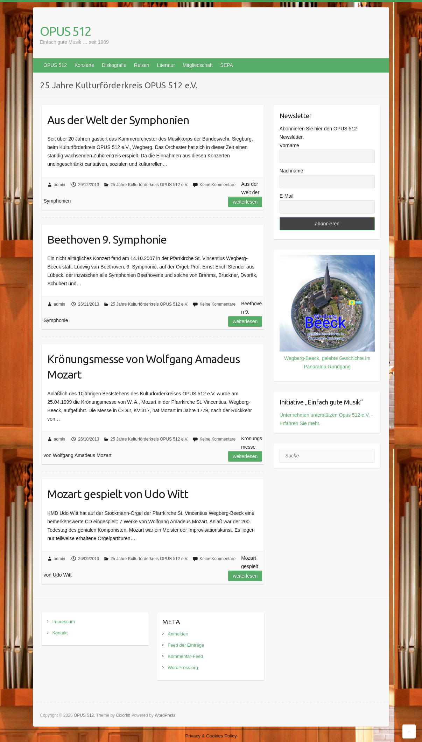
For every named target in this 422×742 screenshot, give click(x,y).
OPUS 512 (65, 31)
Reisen (141, 65)
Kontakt (60, 632)
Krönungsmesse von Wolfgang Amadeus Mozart (143, 367)
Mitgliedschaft (198, 65)
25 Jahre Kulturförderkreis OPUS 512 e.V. (149, 184)
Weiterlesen (245, 202)
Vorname (289, 145)
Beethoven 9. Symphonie (107, 239)
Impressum (63, 621)
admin (59, 184)
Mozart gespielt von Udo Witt (117, 494)
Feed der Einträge (186, 645)
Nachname (291, 170)
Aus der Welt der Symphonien (118, 120)
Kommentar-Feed (185, 656)
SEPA (226, 65)
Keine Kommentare (217, 184)
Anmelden (178, 634)
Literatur (166, 65)
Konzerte (84, 65)
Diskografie (114, 65)
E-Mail (287, 196)
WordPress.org (183, 667)
